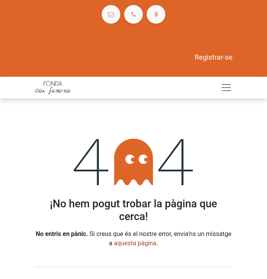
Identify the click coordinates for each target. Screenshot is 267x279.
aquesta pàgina (135, 243)
